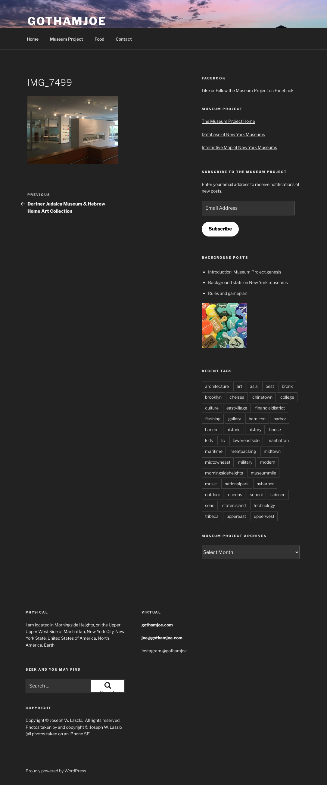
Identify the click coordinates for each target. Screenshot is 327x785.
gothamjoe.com (157, 624)
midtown (272, 451)
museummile (263, 472)
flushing (212, 418)
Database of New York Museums (233, 134)
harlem (212, 429)
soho (209, 505)
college (287, 397)
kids (209, 440)
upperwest (264, 516)
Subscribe (220, 229)
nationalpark (237, 483)
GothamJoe (66, 21)
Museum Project (66, 39)
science (277, 494)
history (254, 429)
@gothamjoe (174, 650)
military (245, 462)
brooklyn (213, 397)
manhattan (278, 440)
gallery (234, 418)
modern (267, 462)
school (256, 494)
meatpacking (243, 451)
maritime (214, 451)
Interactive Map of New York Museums (239, 147)
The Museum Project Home (228, 121)
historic (233, 429)
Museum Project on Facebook (265, 90)
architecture (217, 386)
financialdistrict (270, 407)
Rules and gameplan (227, 293)
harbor (279, 418)
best (270, 386)
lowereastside (246, 440)
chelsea (236, 397)
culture (212, 407)
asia (254, 386)
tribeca (212, 516)
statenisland (234, 505)
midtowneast (217, 462)
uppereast (236, 516)
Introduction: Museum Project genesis (244, 271)
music (211, 483)
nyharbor (265, 483)
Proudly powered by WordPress (56, 770)
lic (223, 440)
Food (99, 39)
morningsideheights (224, 472)
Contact (124, 39)
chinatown (262, 397)
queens (235, 494)
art (239, 386)
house (275, 429)
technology (264, 505)
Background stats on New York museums (248, 282)
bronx (287, 386)
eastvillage (236, 407)
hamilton (257, 418)
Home (33, 39)
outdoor (212, 494)
